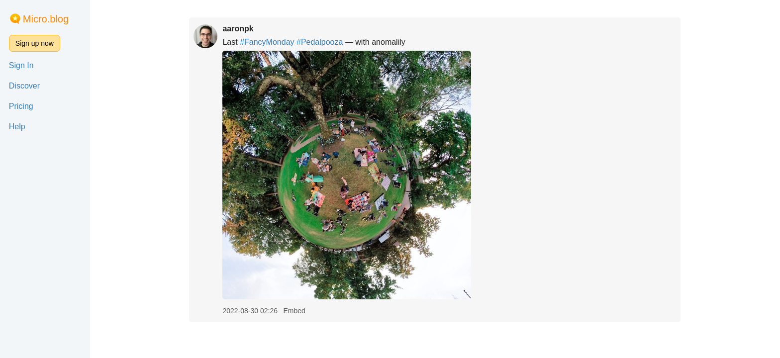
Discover (24, 86)
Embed (294, 311)
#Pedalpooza (319, 42)
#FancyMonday (267, 42)
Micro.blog (46, 18)
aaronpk (237, 28)
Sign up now (34, 43)
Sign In (21, 65)
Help (17, 126)
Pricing (21, 106)
